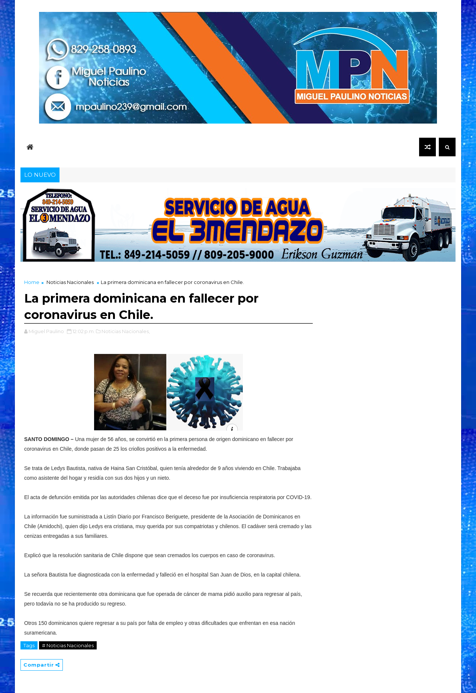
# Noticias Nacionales (68, 645)
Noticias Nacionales (70, 282)
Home (31, 282)
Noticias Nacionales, (126, 331)
